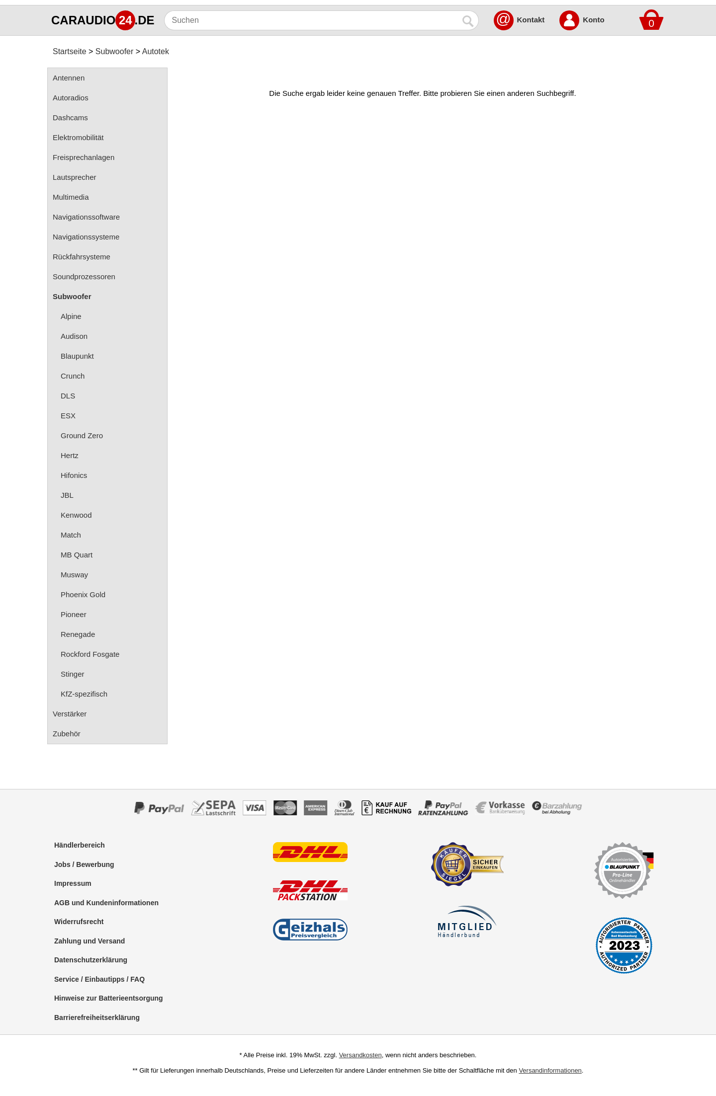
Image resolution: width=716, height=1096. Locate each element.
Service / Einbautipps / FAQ (99, 979)
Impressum (72, 883)
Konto (593, 19)
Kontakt (531, 19)
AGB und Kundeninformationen (106, 903)
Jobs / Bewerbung (84, 864)
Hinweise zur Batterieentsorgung (108, 998)
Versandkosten (360, 1055)
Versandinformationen (550, 1070)
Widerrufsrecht (78, 922)
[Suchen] (311, 20)
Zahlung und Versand (89, 941)
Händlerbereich (79, 845)
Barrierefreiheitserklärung (97, 1017)
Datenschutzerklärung (90, 960)
